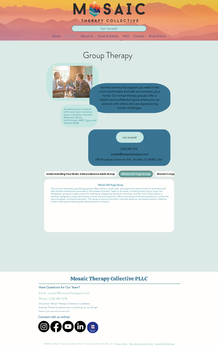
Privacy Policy (121, 343)
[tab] (80, 174)
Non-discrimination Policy (141, 343)
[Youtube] (68, 326)
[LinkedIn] (80, 326)
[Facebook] (56, 326)
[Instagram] (44, 326)
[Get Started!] (109, 28)
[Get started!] (130, 137)
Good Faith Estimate (164, 343)
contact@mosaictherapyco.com (130, 154)
